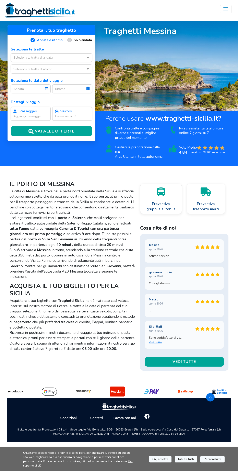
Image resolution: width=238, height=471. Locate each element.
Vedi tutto (155, 342)
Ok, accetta (160, 459)
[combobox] (51, 57)
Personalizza (212, 459)
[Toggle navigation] (225, 9)
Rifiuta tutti (186, 459)
